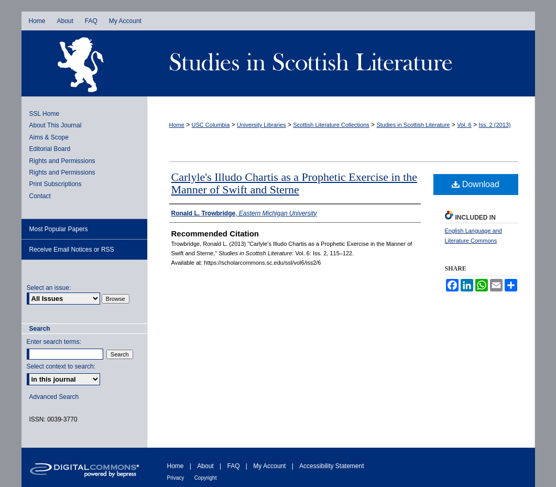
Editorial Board (50, 149)
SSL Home (44, 113)
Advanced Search (54, 397)
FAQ (233, 466)
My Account (269, 466)
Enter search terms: (54, 341)
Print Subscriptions (55, 184)
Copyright (205, 478)
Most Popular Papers (58, 229)
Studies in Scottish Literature (341, 63)
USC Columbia (211, 125)
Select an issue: (49, 287)
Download (475, 184)
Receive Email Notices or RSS (71, 249)
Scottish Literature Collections (331, 125)
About (205, 466)
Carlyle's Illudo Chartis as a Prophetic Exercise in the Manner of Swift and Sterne (294, 183)
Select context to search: (61, 366)
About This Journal (55, 125)
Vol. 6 (464, 125)
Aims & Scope (49, 137)
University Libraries (261, 125)
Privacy (175, 478)
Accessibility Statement (331, 466)
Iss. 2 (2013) (494, 125)
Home (176, 125)
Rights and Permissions (62, 161)
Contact (40, 196)
